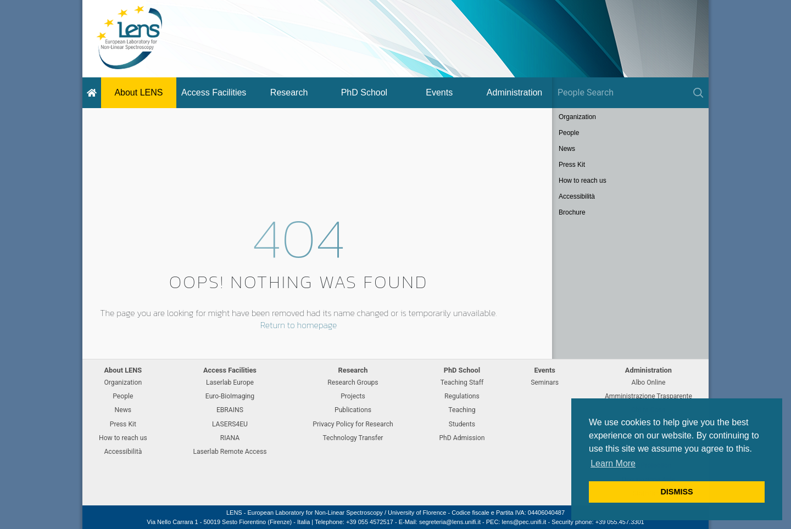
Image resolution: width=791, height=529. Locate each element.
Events (439, 92)
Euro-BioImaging (229, 396)
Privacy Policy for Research (353, 424)
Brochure (572, 212)
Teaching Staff (462, 382)
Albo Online (649, 382)
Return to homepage (298, 324)
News (567, 149)
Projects (353, 396)
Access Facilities (213, 92)
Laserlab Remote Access (229, 451)
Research (289, 92)
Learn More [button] (613, 463)
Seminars (545, 382)
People (569, 133)
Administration (514, 92)
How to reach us (582, 180)
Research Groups (352, 382)
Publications (353, 410)
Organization (577, 117)
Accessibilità (577, 196)
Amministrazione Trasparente (648, 396)
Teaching (461, 410)
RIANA (230, 438)
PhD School (364, 92)
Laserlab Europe (230, 382)
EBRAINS (229, 410)
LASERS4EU (230, 424)
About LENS (138, 92)
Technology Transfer (352, 438)
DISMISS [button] (676, 491)
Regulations (462, 396)
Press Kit (572, 164)
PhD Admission (461, 438)
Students (462, 424)
